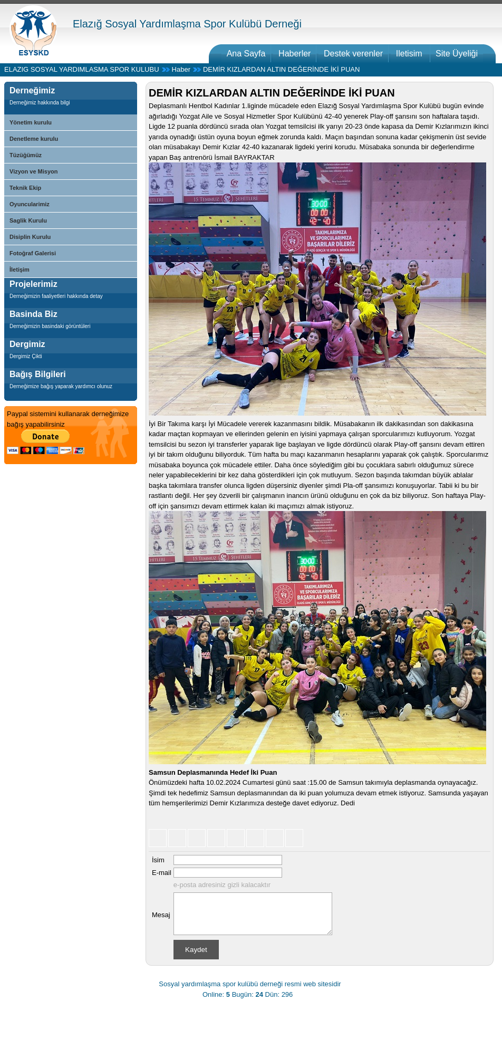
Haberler (294, 53)
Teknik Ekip (25, 188)
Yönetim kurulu (30, 122)
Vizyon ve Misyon (33, 171)
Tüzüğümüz (25, 155)
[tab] (70, 99)
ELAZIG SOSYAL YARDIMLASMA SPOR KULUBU (81, 69)
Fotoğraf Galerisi (32, 253)
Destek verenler (353, 53)
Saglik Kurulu (28, 220)
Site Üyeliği (457, 53)
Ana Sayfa (246, 53)
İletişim (19, 269)
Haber (181, 69)
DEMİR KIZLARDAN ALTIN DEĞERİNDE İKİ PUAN (281, 69)
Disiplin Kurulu (30, 237)
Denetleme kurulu (33, 139)
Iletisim (410, 53)
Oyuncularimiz (29, 204)
